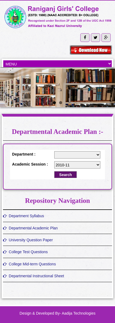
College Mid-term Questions (29, 264)
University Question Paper (28, 240)
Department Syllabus (23, 216)
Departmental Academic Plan (30, 228)
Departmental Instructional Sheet (33, 276)
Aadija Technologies (78, 313)
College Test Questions (25, 252)
